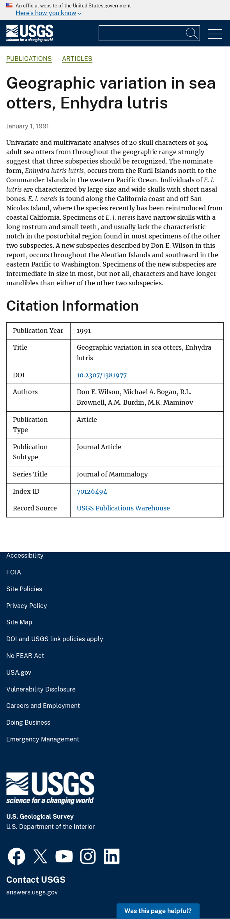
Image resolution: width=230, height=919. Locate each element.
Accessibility (25, 555)
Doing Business (28, 722)
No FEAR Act (25, 655)
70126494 (92, 491)
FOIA (13, 572)
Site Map (19, 622)
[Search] (192, 33)
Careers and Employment (43, 705)
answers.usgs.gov (32, 892)
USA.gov (18, 672)
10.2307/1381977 (102, 375)
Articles (77, 58)
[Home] (29, 40)
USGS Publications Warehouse (123, 508)
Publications (29, 58)
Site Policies (24, 589)
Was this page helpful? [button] (158, 911)
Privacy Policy (26, 606)
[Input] (149, 33)
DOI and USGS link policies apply (54, 639)
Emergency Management (42, 739)
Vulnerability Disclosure (41, 689)
